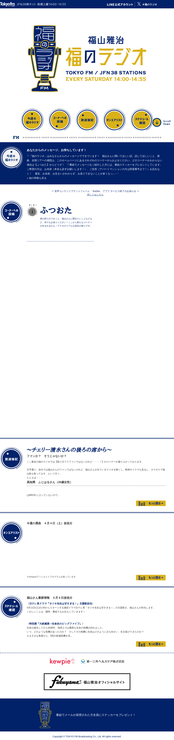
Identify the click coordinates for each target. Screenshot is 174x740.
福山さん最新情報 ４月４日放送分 (49, 589)
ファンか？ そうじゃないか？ (47, 446)
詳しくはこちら (95, 194)
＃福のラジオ (149, 4)
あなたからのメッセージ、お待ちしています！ (56, 144)
